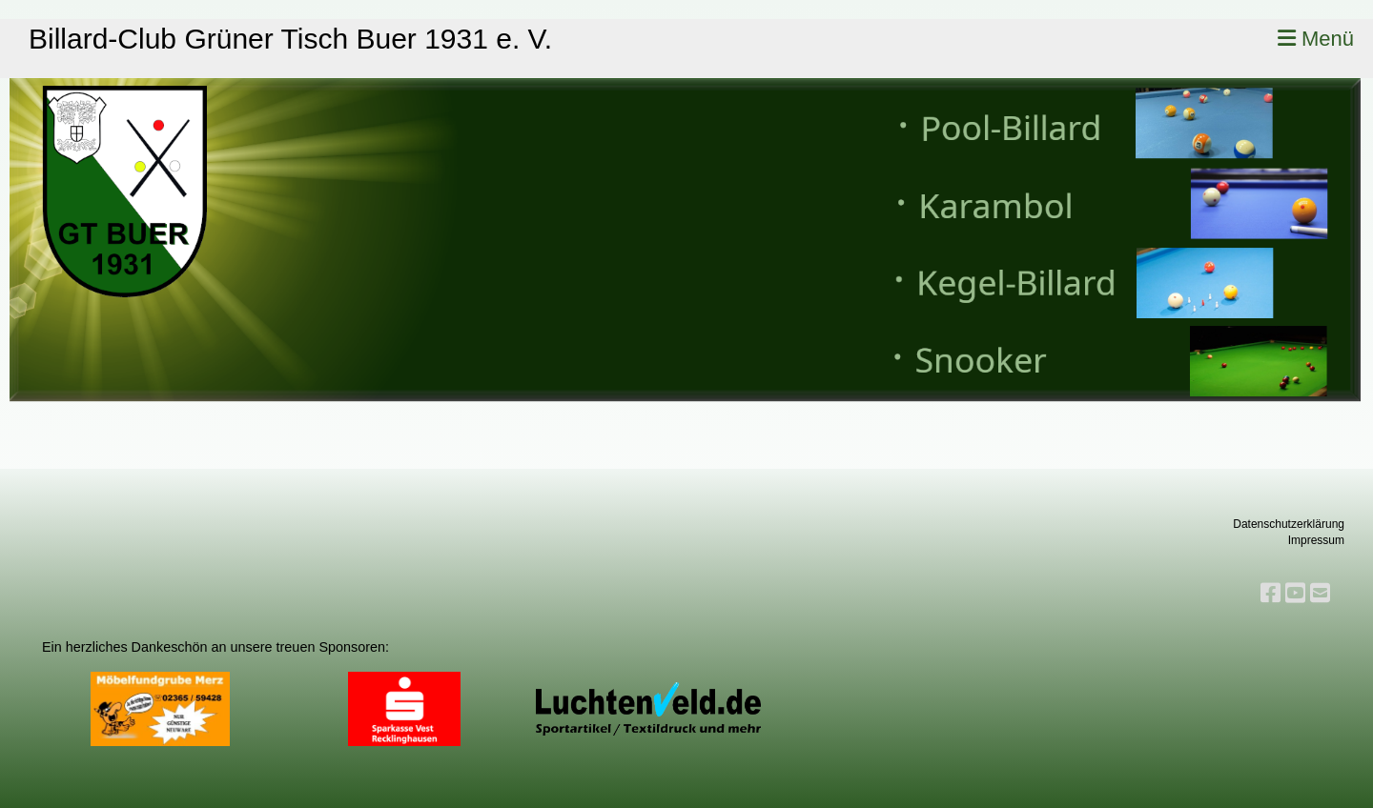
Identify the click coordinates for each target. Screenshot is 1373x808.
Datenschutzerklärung (1288, 524)
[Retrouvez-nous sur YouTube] (1295, 593)
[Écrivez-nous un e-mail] (1320, 593)
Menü (1316, 38)
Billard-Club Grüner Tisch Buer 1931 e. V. (290, 38)
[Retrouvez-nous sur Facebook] (1270, 593)
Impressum (1316, 540)
